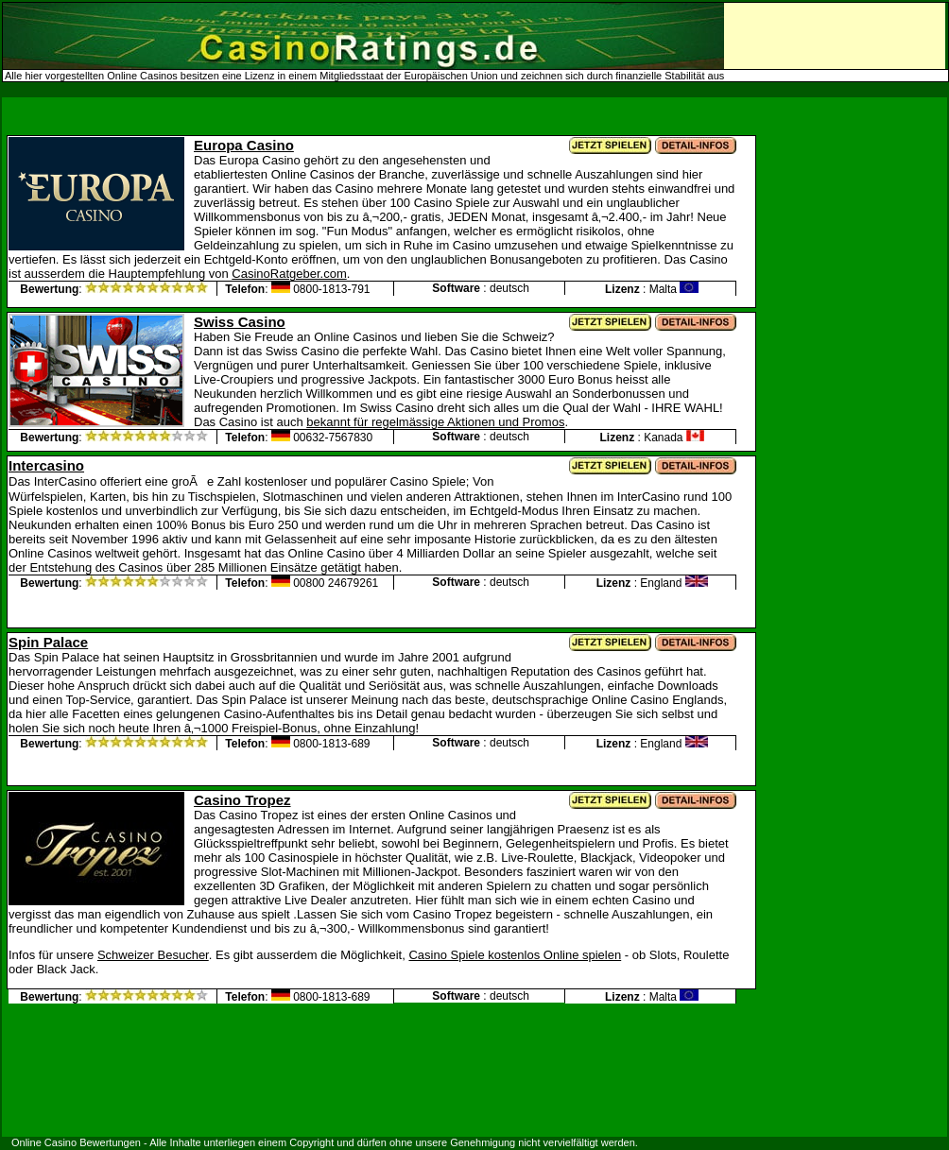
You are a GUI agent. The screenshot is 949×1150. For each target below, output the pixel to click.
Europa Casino (244, 145)
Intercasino (46, 465)
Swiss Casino (239, 322)
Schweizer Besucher (153, 955)
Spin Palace (48, 642)
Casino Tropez (242, 800)
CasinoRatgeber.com (289, 273)
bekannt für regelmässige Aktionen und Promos (435, 422)
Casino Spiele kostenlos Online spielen (514, 955)
